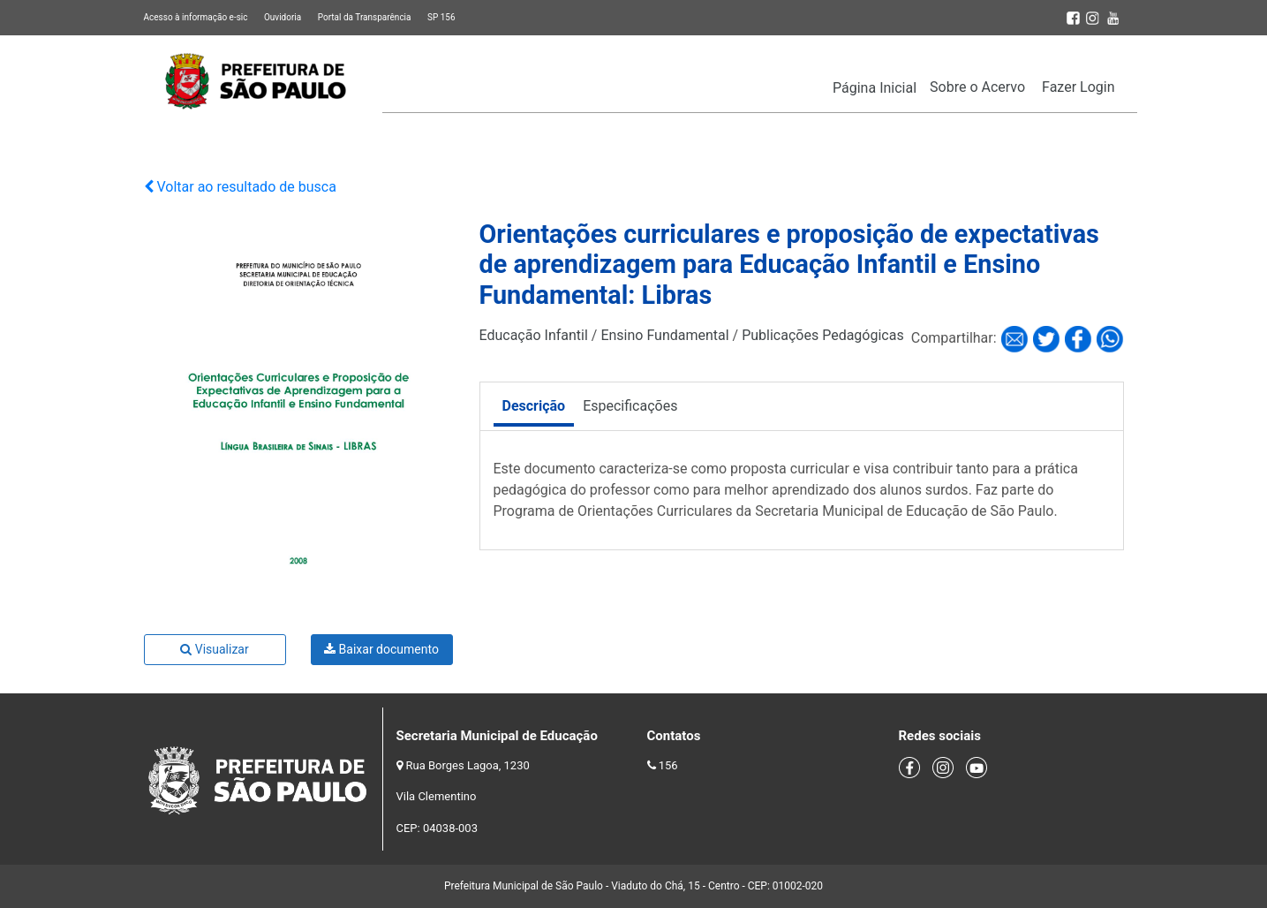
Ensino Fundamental (664, 335)
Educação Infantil (533, 335)
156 (668, 765)
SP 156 (441, 17)
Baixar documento (381, 649)
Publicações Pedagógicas (823, 335)
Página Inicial (874, 87)
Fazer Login (1078, 87)
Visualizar (214, 649)
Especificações (630, 405)
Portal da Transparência (364, 17)
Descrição (534, 405)
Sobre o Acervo (977, 87)
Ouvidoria (282, 17)
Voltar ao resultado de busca (240, 186)
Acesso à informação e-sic (196, 17)
